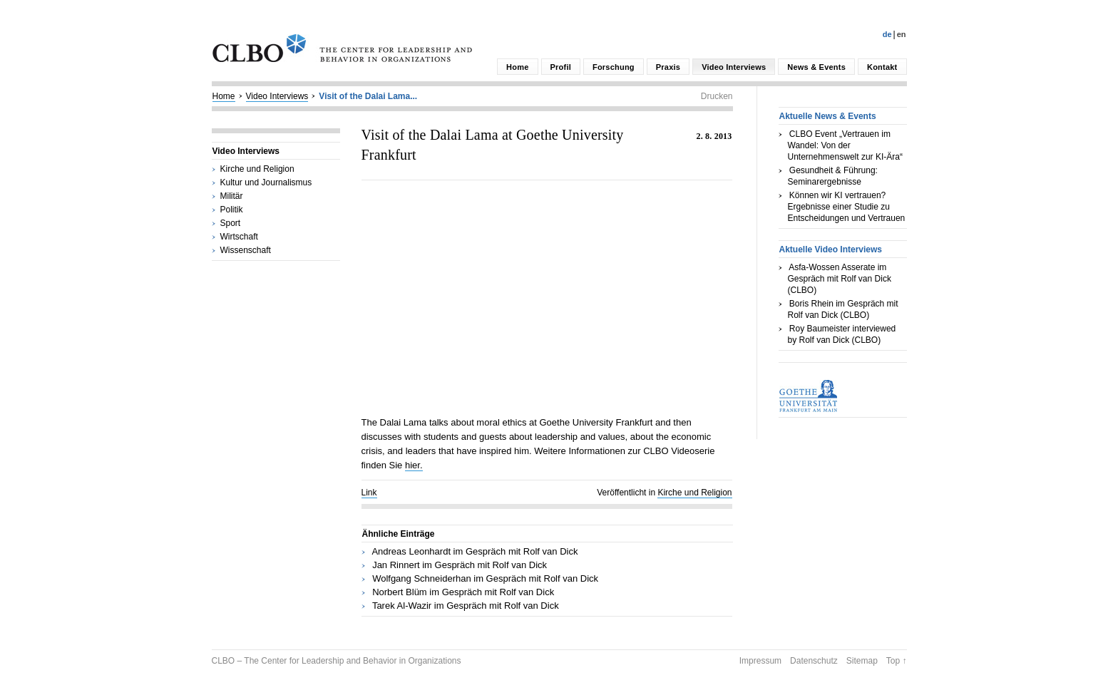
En (901, 34)
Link (369, 493)
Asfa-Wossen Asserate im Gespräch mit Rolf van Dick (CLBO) (839, 278)
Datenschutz (814, 661)
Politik (231, 210)
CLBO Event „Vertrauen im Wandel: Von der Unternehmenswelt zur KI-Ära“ (845, 145)
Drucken (717, 96)
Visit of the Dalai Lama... (368, 96)
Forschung (614, 67)
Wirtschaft (239, 237)
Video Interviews (734, 67)
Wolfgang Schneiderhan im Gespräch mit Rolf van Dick (485, 578)
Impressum (760, 661)
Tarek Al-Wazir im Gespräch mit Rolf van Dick (465, 605)
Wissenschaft (245, 250)
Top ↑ (896, 661)
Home (517, 67)
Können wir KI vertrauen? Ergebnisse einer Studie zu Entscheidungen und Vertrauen (847, 206)
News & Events (816, 67)
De (887, 34)
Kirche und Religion (257, 169)
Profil (560, 67)
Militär (231, 196)
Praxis (668, 67)
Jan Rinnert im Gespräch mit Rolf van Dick (459, 565)
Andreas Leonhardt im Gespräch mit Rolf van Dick (474, 551)
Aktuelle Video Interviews (831, 249)
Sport (230, 223)
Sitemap (862, 661)
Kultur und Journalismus (266, 182)
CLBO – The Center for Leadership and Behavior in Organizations (336, 661)
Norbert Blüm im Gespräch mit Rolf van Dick (463, 592)
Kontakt (882, 67)
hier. (414, 465)
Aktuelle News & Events (827, 116)
